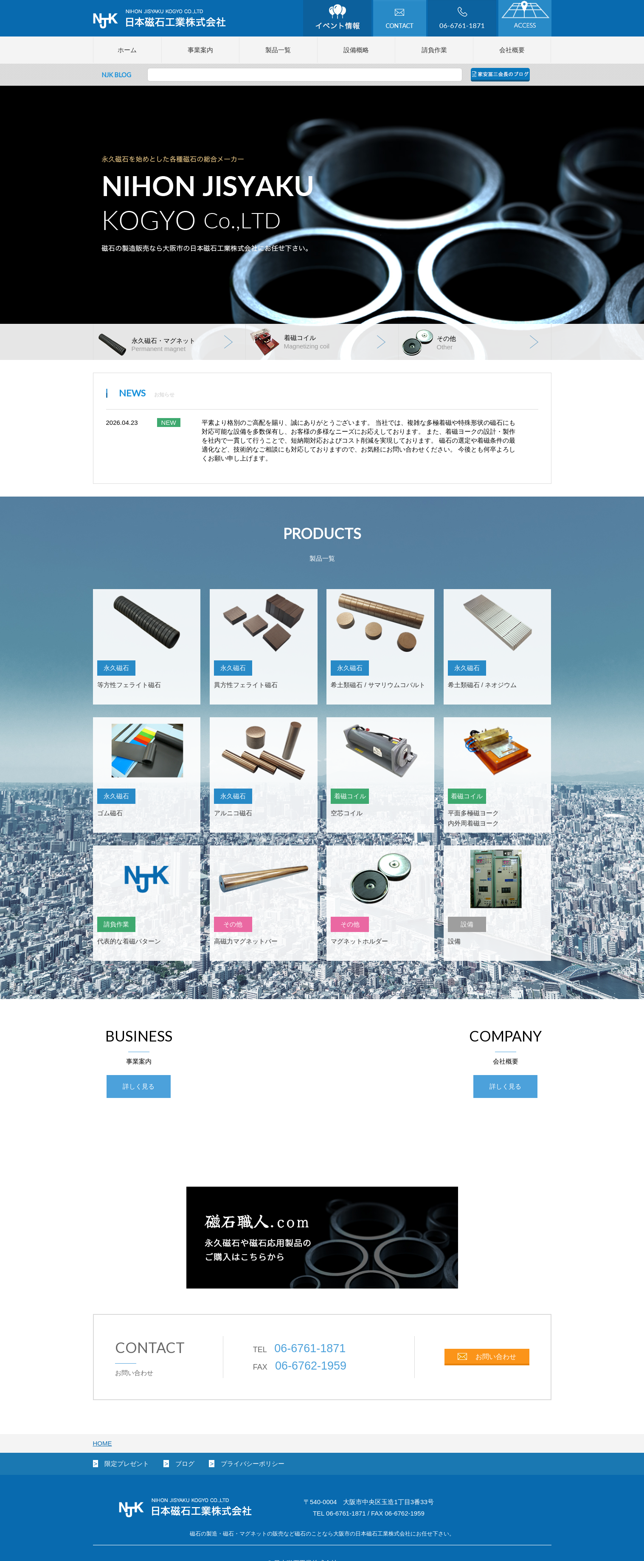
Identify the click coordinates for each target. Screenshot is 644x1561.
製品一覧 (278, 49)
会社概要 (512, 49)
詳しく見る (139, 1086)
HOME (102, 1443)
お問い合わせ (495, 1356)
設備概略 (356, 49)
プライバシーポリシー (252, 1463)
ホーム (127, 49)
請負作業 (434, 49)
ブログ (184, 1463)
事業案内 (200, 49)
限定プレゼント (126, 1463)
